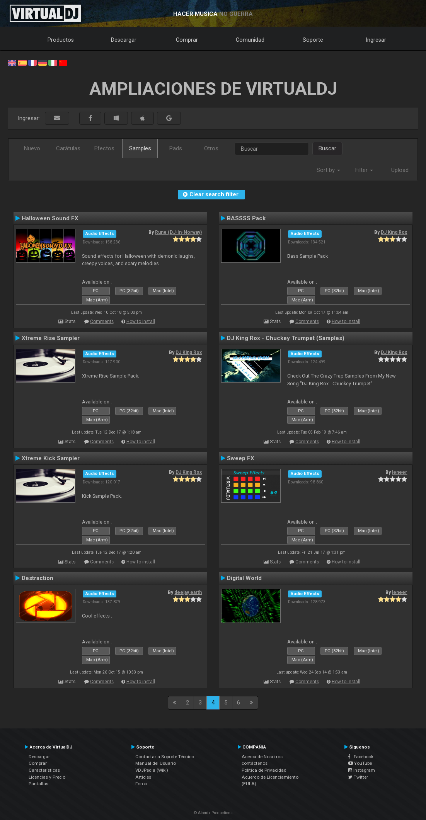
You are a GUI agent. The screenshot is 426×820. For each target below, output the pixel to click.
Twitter (358, 777)
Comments (102, 321)
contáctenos (255, 763)
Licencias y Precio (47, 777)
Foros (141, 783)
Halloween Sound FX (50, 218)
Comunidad (250, 40)
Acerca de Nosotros (262, 756)
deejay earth (188, 592)
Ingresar (376, 40)
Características (44, 770)
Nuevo (32, 148)
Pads (175, 148)
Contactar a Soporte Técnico (164, 756)
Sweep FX (240, 458)
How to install (140, 321)
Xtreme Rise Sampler (51, 338)
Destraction (37, 578)
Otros (211, 148)
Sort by (328, 170)
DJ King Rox (394, 232)
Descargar (123, 40)
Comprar (187, 40)
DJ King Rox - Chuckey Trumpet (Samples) (285, 338)
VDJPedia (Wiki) (151, 770)
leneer (399, 472)
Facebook (360, 756)
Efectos (104, 148)
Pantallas (38, 783)
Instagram (361, 770)
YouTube (360, 763)
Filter (364, 170)
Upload (400, 170)
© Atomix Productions (213, 812)
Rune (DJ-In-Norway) (178, 232)
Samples (140, 148)
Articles (143, 777)
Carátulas (68, 148)
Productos (61, 40)
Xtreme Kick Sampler (51, 458)
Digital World (244, 578)
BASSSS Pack (246, 218)
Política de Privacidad (264, 770)
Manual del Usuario (155, 763)
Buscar (327, 148)
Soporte (313, 40)
